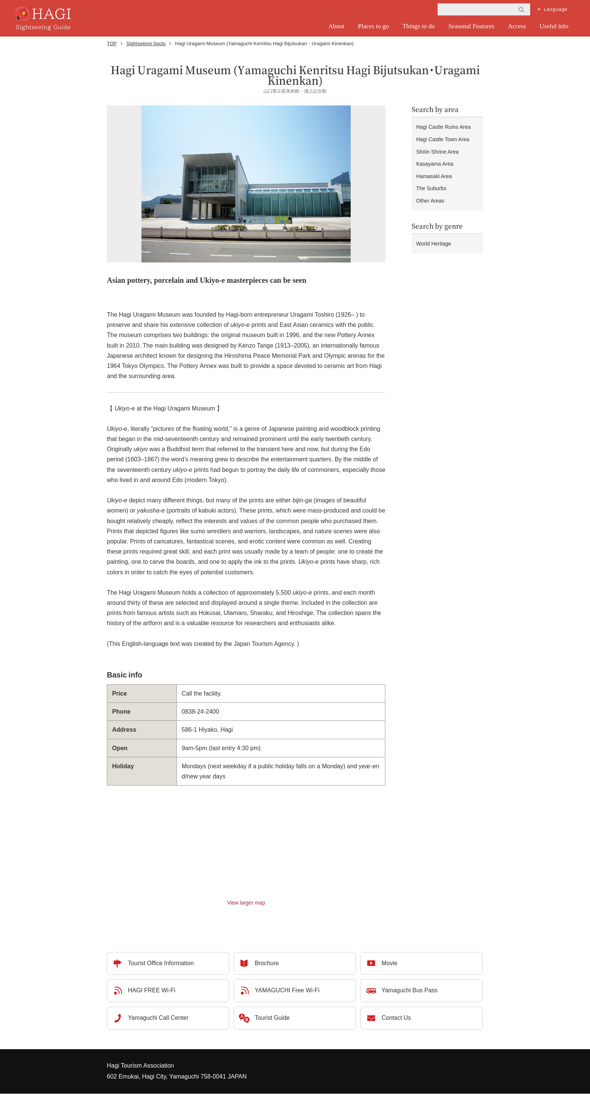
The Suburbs (431, 179)
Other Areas (430, 190)
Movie (390, 963)
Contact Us (396, 1018)
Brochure (267, 963)
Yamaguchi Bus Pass (410, 991)
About (336, 26)
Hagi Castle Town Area (442, 137)
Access (517, 26)
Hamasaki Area (434, 169)
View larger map (246, 903)
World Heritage (433, 231)
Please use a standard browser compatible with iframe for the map (246, 842)
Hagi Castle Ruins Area (443, 126)
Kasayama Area (434, 158)
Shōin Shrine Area (437, 148)
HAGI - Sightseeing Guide (44, 18)
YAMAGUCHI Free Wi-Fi (288, 991)
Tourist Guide (272, 1018)
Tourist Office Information (161, 963)
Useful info (554, 26)
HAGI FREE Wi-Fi (152, 991)
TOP (112, 43)
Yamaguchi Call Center (158, 1018)
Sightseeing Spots (146, 43)
